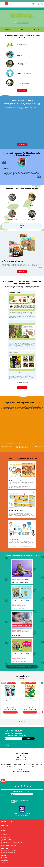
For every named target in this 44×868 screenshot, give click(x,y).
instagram (21, 786)
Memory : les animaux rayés (18, 608)
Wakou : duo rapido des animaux (19, 661)
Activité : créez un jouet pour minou (20, 582)
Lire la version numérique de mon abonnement (11, 842)
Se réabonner (4, 834)
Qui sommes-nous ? (5, 857)
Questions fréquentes (6, 824)
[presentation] (43, 29)
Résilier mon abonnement (7, 840)
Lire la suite (7, 745)
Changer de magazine (6, 839)
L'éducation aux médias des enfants (8, 850)
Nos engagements (5, 859)
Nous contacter (4, 825)
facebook (24, 786)
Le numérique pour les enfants (8, 852)
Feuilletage (7, 29)
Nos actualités (4, 860)
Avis (22, 29)
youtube (27, 786)
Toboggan (30, 698)
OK (31, 794)
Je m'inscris (28, 738)
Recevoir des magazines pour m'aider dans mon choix (13, 843)
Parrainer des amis (5, 837)
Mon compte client (5, 833)
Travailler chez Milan (6, 862)
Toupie (10, 698)
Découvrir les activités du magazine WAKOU (22, 667)
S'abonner (22, 90)
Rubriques (36, 29)
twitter (30, 786)
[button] (39, 3)
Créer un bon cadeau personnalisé (8, 845)
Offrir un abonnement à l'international (9, 836)
